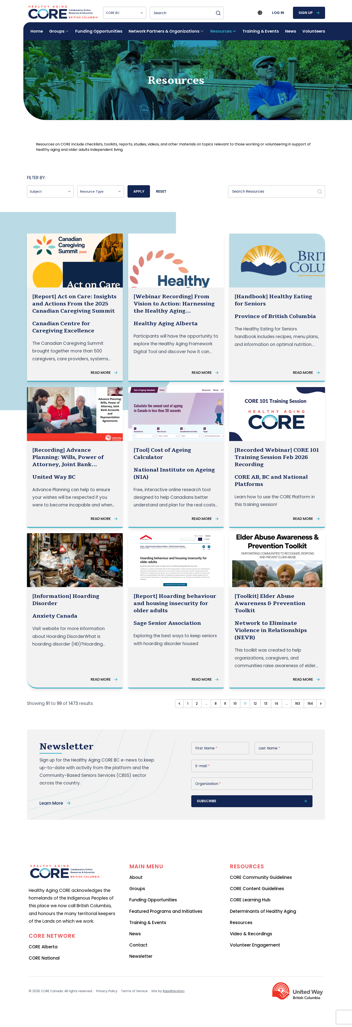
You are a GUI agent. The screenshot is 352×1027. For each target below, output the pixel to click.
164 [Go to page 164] (310, 703)
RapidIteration (174, 991)
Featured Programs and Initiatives (165, 911)
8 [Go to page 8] (216, 703)
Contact (138, 945)
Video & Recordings (251, 934)
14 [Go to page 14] (276, 703)
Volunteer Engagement (255, 945)
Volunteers (313, 31)
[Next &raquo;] (321, 703)
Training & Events (260, 31)
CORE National (44, 958)
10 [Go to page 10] (235, 703)
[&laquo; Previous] (179, 703)
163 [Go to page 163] (297, 703)
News (290, 31)
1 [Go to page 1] (187, 703)
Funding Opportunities (98, 31)
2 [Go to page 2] (197, 703)
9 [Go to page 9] (225, 703)
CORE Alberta (43, 947)
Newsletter (140, 956)
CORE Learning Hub (250, 900)
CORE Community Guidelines (261, 877)
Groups (137, 889)
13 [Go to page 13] (265, 703)
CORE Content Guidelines (257, 889)
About (136, 877)
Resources (241, 923)
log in (278, 12)
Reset (161, 191)
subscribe (252, 801)
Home (37, 31)
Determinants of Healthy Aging (263, 911)
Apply (138, 191)
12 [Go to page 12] (255, 703)
